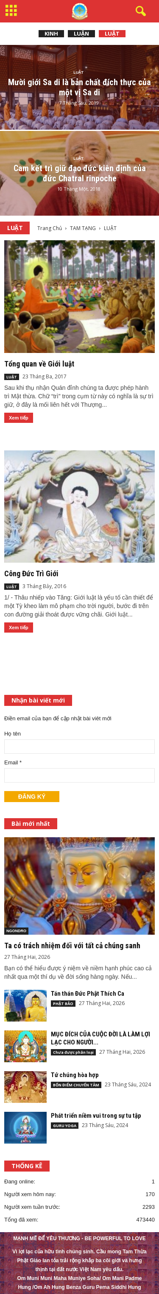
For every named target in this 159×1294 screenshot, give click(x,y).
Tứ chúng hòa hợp (75, 1075)
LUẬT (112, 33)
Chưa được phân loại (73, 1052)
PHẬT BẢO (63, 1003)
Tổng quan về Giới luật (39, 363)
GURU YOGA (64, 1125)
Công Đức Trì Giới (31, 573)
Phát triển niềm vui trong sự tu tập (96, 1115)
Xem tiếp (18, 417)
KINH (51, 33)
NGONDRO (16, 931)
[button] (139, 11)
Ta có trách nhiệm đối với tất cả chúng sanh (72, 945)
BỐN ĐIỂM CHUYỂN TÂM (76, 1085)
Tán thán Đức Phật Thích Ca (87, 993)
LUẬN (81, 33)
